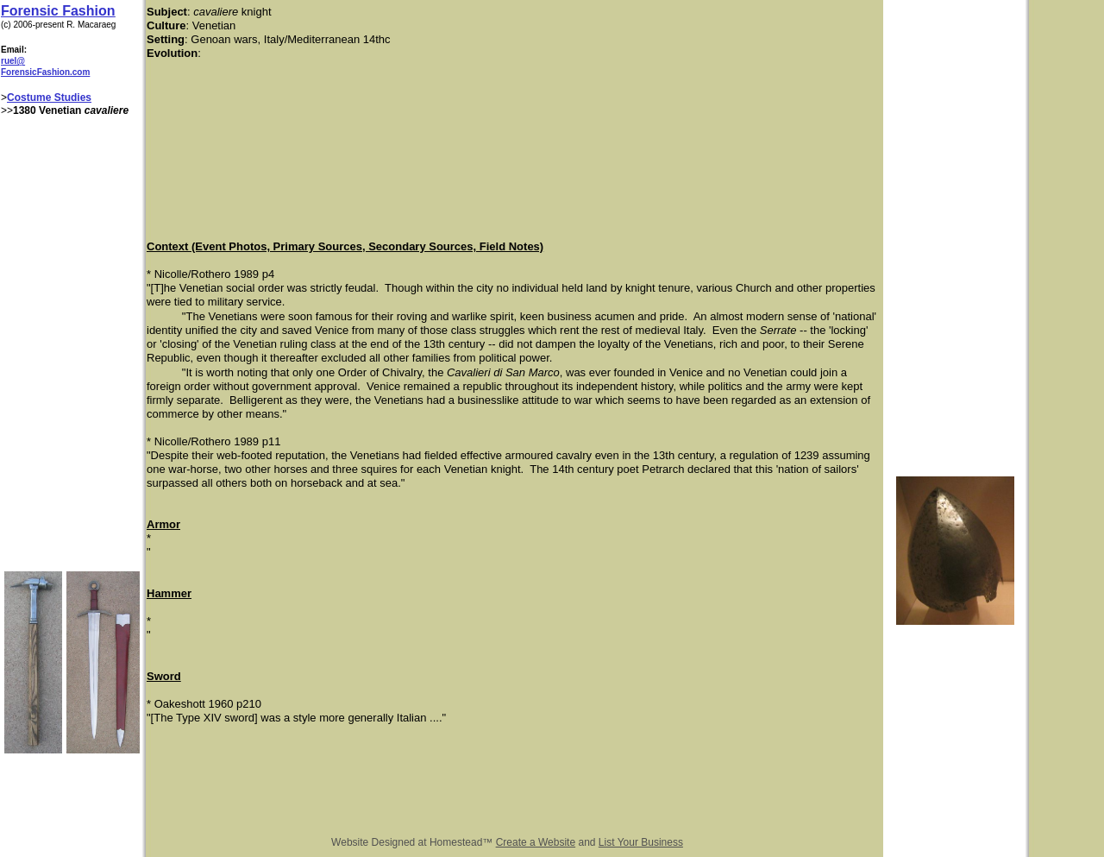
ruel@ (13, 61)
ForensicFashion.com (45, 72)
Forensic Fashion (58, 10)
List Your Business (641, 842)
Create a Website (536, 842)
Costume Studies (49, 97)
